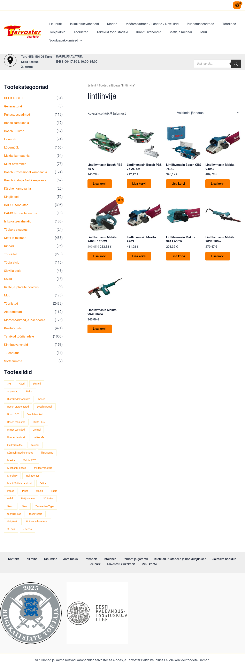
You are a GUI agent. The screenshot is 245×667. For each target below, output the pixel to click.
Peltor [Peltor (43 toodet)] (44, 485)
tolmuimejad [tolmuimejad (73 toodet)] (42, 516)
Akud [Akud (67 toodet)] (22, 383)
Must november (15, 164)
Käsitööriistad (14, 328)
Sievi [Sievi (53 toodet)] (45, 508)
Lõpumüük (12, 147)
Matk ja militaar (173, 36)
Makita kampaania (17, 156)
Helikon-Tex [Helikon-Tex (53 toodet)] (41, 438)
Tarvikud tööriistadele (108, 36)
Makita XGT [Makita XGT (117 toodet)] (30, 461)
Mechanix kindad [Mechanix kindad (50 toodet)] (17, 469)
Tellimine (27, 559)
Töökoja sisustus (16, 230)
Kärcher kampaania (18, 188)
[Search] (236, 64)
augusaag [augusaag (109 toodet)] (13, 391)
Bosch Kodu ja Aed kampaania (26, 180)
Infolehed (98, 559)
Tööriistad (78, 36)
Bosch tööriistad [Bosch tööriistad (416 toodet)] (16, 422)
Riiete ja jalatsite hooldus (22, 287)
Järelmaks (62, 559)
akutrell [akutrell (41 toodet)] (38, 383)
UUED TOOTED (14, 98)
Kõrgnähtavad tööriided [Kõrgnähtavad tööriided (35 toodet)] (21, 454)
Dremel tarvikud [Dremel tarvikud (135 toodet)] (16, 438)
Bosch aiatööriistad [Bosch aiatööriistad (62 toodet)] (18, 407)
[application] (235, 36)
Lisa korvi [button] (101, 185)
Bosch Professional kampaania (26, 172)
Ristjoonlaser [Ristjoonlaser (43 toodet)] (44, 500)
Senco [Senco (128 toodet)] (30, 508)
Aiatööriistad (13, 312)
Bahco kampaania (17, 123)
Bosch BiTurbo (14, 131)
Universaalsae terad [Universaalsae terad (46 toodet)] (18, 531)
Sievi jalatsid (13, 271)
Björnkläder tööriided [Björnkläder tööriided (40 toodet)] (19, 399)
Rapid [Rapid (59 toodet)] (10, 500)
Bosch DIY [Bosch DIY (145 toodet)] (13, 415)
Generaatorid (13, 106)
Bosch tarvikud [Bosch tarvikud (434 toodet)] (36, 415)
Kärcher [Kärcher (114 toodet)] (36, 446)
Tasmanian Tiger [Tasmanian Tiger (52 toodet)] (17, 516)
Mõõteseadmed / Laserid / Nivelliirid (146, 28)
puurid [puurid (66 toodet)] (41, 492)
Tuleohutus (12, 353)
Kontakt (11, 559)
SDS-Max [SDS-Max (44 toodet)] (12, 508)
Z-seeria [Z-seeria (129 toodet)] (12, 539)
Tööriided (220, 28)
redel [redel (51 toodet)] (25, 500)
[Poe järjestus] (208, 113)
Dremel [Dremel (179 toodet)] (38, 430)
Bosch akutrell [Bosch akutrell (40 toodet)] (46, 407)
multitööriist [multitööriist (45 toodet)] (33, 477)
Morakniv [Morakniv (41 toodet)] (12, 477)
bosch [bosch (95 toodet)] (43, 399)
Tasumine (44, 559)
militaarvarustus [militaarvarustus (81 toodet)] (45, 469)
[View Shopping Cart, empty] (237, 5)
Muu (194, 36)
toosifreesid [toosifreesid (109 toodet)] (14, 524)
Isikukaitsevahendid (82, 28)
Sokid (8, 279)
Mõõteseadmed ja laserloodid (25, 320)
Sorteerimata (13, 361)
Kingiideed (12, 197)
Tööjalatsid (56, 36)
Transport (80, 559)
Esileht (92, 85)
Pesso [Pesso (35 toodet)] (11, 492)
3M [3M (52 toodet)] (9, 383)
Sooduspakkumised (220, 36)
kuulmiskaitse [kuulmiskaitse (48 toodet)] (15, 446)
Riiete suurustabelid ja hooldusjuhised (165, 559)
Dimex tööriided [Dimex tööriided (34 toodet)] (16, 430)
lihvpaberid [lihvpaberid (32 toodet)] (49, 454)
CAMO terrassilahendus (21, 213)
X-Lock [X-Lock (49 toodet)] (43, 531)
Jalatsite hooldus (208, 559)
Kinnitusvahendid (142, 36)
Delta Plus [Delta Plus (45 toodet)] (41, 422)
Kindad (108, 28)
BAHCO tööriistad (17, 205)
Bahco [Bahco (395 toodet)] (31, 391)
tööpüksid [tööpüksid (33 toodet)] (35, 524)
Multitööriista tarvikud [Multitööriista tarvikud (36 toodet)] (20, 485)
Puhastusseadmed (193, 28)
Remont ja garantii (121, 559)
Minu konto (140, 564)
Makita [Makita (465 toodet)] (11, 461)
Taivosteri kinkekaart (113, 564)
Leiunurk (54, 28)
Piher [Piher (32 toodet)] (26, 492)
